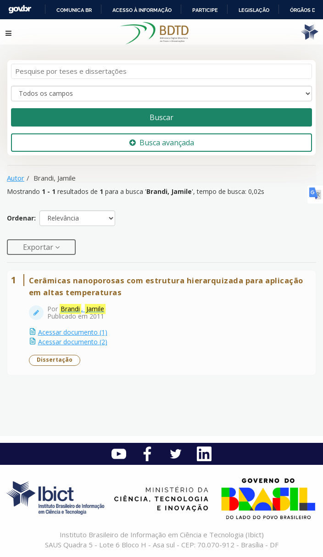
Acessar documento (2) (72, 341)
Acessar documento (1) (72, 332)
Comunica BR (74, 10)
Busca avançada (161, 143)
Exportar (39, 247)
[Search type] (161, 93)
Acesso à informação (142, 10)
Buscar (161, 117)
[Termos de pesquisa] (161, 71)
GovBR (19, 9)
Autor (15, 177)
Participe (205, 10)
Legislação (254, 10)
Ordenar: (21, 218)
